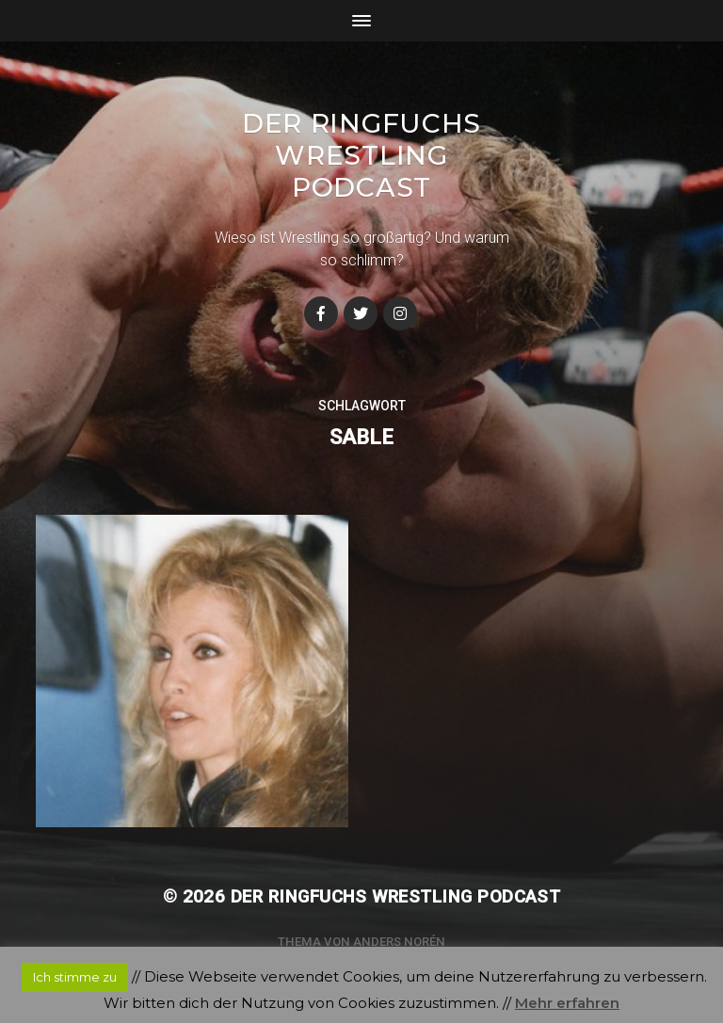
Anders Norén (399, 942)
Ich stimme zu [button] (75, 976)
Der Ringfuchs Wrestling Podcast (361, 155)
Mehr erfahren (567, 1003)
